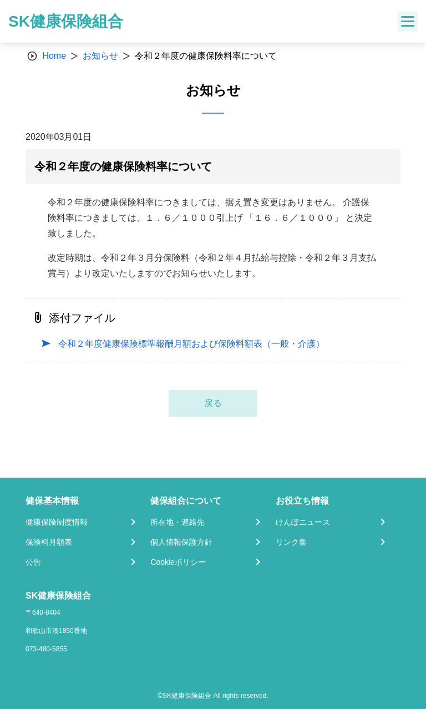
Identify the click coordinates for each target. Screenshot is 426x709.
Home (54, 55)
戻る (213, 403)
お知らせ (100, 55)
